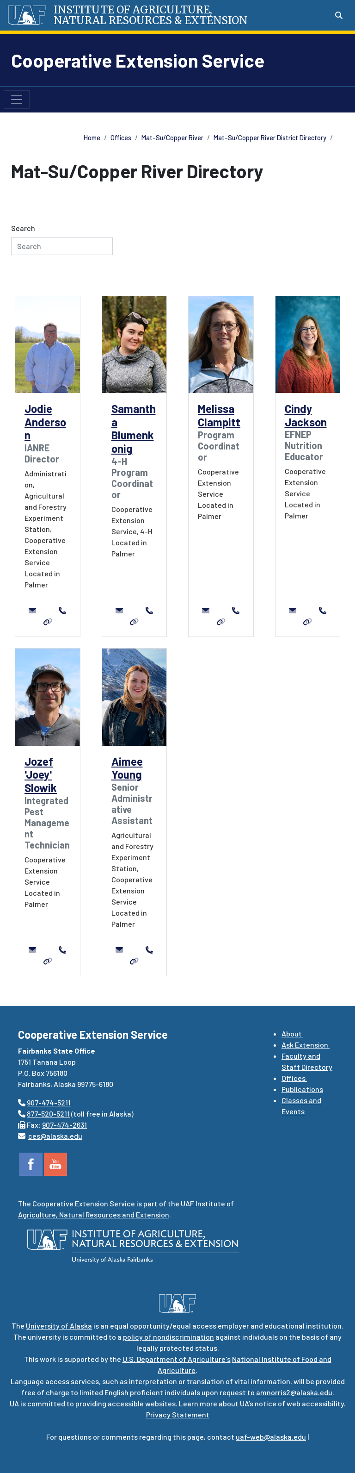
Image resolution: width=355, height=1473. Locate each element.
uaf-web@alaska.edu (271, 1436)
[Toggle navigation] (17, 99)
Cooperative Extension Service (137, 60)
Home (92, 138)
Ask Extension (306, 1044)
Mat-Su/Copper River (172, 138)
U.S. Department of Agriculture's (176, 1358)
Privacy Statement (177, 1414)
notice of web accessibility (299, 1403)
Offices (120, 138)
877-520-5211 (48, 1113)
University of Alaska (59, 1325)
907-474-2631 (64, 1124)
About (292, 1033)
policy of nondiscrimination (168, 1336)
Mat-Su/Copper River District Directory (270, 138)
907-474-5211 (49, 1102)
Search (23, 228)
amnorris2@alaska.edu (294, 1392)
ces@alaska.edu (55, 1135)
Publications (302, 1089)
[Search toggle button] (339, 15)
